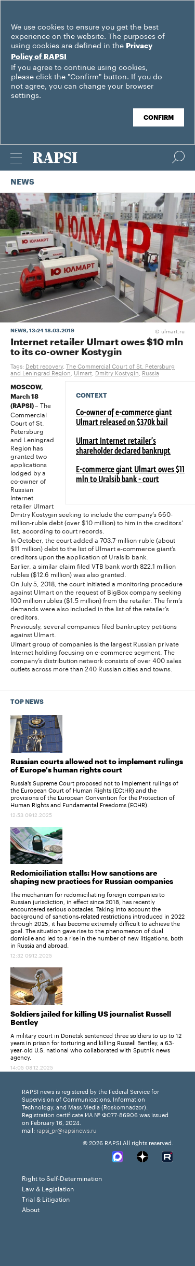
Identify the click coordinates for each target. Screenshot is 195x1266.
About (31, 1209)
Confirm (159, 118)
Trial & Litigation (46, 1198)
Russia (150, 372)
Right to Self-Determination (62, 1178)
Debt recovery (44, 365)
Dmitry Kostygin (117, 372)
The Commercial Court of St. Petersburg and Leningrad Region (92, 369)
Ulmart (83, 372)
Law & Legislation (48, 1188)
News (22, 182)
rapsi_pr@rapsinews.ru (66, 1129)
